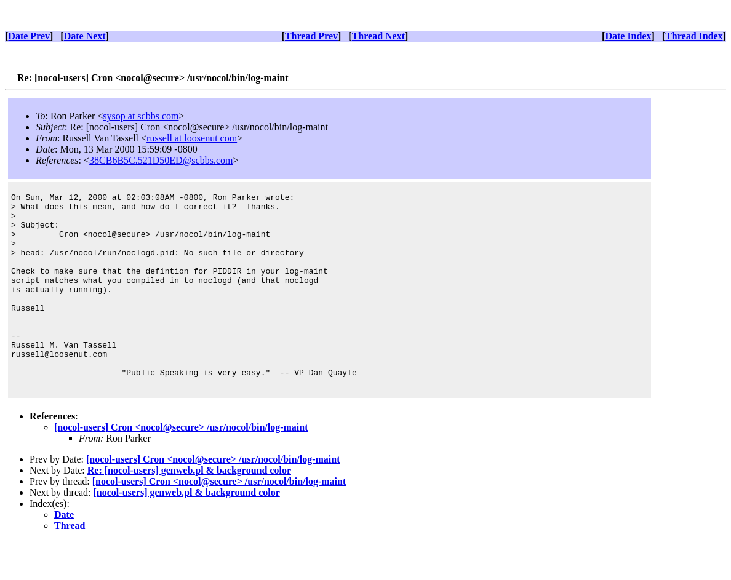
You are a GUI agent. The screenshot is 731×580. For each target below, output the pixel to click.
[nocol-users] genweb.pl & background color (187, 531)
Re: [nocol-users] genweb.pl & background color (189, 509)
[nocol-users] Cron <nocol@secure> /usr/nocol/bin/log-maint (181, 466)
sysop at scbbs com (140, 116)
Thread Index (694, 36)
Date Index (628, 36)
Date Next (85, 36)
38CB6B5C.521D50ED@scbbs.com (161, 160)
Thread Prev (311, 36)
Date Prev (29, 36)
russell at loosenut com (191, 138)
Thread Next (378, 36)
